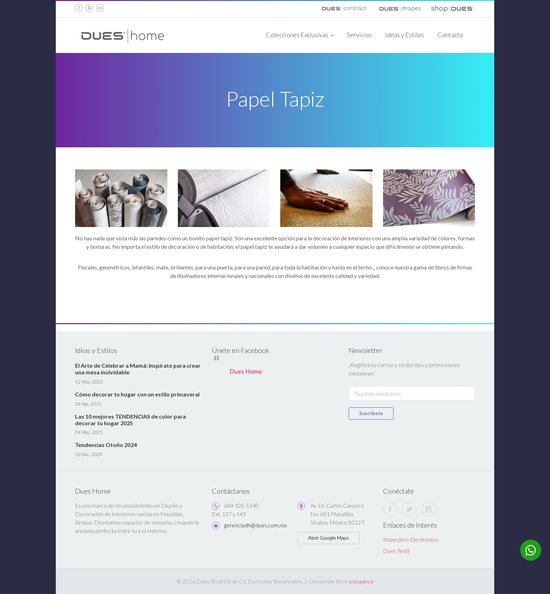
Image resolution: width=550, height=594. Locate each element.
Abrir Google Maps (328, 538)
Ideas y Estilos (404, 35)
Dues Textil (396, 550)
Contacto (450, 35)
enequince (361, 581)
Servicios (359, 35)
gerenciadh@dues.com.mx (255, 525)
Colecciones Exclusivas (300, 35)
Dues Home (245, 371)
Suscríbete (371, 413)
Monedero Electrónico (410, 539)
